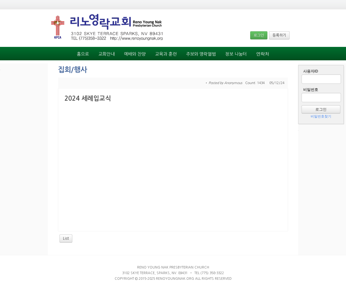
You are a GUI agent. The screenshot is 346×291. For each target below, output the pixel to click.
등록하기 (279, 35)
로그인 (259, 35)
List (66, 238)
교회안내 (106, 54)
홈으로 (83, 54)
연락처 (262, 54)
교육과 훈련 (166, 54)
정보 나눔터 (236, 54)
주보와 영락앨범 (201, 54)
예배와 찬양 (135, 54)
